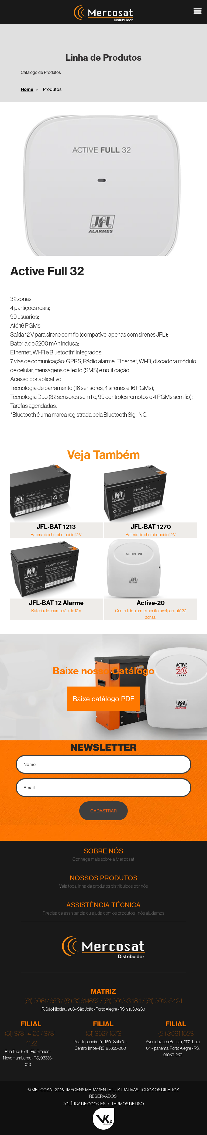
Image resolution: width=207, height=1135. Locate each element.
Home (27, 89)
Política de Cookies (84, 1103)
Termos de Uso (127, 1103)
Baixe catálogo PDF (103, 698)
